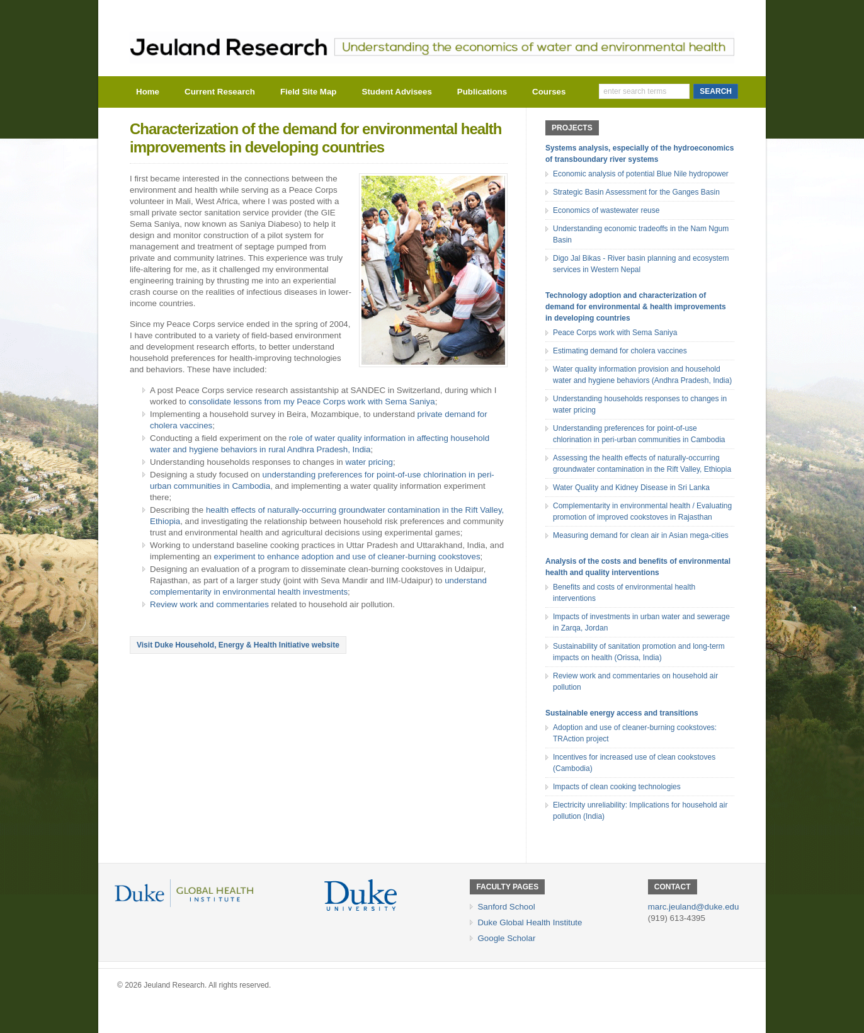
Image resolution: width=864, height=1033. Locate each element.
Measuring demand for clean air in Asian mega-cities (641, 535)
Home (147, 91)
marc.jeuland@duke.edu (693, 906)
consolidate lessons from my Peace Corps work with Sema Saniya (312, 401)
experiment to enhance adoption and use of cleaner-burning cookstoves (347, 556)
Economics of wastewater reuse (606, 210)
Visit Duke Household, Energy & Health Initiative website (238, 645)
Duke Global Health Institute (529, 922)
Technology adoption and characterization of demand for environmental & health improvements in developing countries (635, 306)
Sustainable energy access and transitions (621, 713)
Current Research (220, 91)
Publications (482, 91)
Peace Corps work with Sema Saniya (615, 332)
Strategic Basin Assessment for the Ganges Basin (636, 192)
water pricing (369, 462)
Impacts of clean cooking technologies (617, 786)
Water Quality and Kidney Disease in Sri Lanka (631, 487)
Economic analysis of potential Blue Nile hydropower (641, 173)
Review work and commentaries (209, 604)
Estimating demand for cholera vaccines (620, 350)
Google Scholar (506, 938)
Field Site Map (308, 91)
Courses (549, 91)
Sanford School (506, 906)
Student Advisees (397, 91)
